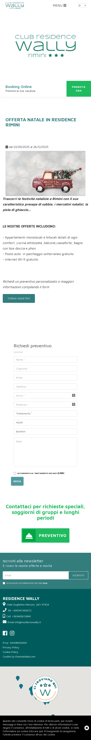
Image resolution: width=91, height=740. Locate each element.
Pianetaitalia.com (25, 656)
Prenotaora (79, 88)
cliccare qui (36, 731)
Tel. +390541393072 (19, 610)
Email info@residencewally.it (24, 622)
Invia (17, 481)
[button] (45, 689)
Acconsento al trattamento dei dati (25, 583)
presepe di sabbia (38, 204)
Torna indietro (18, 298)
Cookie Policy (10, 651)
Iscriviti (78, 575)
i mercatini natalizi (68, 204)
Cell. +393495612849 (18, 616)
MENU (60, 6)
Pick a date (73, 395)
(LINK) (61, 473)
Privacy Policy (11, 647)
